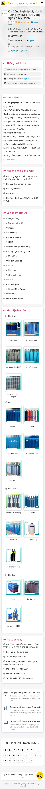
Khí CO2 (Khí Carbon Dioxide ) (19, 184)
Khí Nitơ (9, 265)
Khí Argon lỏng (12, 218)
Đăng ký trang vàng (25, 692)
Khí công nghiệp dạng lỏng (18, 246)
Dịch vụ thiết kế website (25, 721)
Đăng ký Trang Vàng (14, 775)
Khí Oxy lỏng (11, 270)
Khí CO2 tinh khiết (14, 237)
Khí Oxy (9, 279)
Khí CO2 (9, 242)
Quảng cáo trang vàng (25, 707)
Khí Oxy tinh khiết (13, 275)
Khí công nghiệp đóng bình (18, 251)
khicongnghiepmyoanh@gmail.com (23, 46)
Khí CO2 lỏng (11, 232)
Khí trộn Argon (12, 284)
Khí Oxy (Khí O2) (13, 188)
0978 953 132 (19, 78)
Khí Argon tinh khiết (14, 223)
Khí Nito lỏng (11, 256)
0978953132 (16, 36)
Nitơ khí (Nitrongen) (14, 298)
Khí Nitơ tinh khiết (14, 261)
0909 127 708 (23, 40)
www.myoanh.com (19, 51)
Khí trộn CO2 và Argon (15, 289)
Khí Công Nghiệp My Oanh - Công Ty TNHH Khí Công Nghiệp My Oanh (21, 3)
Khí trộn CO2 (11, 293)
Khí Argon (10, 193)
